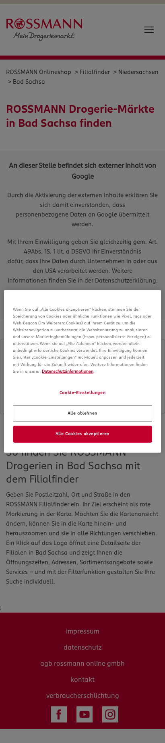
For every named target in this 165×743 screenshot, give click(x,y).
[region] (82, 371)
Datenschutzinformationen (67, 371)
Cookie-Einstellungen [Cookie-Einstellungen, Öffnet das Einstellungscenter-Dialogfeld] (82, 392)
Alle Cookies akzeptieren (82, 434)
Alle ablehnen (82, 413)
